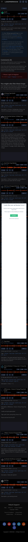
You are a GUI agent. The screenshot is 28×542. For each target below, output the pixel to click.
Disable (14, 215)
